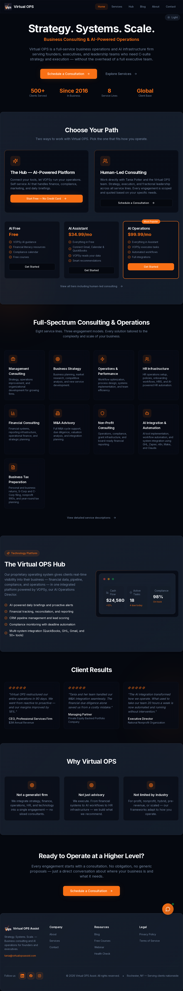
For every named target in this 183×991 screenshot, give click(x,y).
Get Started (32, 266)
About (155, 6)
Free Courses (102, 940)
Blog (143, 6)
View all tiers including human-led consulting (91, 286)
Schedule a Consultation (68, 74)
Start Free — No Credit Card (46, 198)
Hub (131, 6)
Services (117, 6)
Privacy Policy (147, 934)
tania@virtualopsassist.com (20, 955)
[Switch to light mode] (172, 17)
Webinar (99, 947)
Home (101, 6)
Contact (171, 6)
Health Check (102, 953)
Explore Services (121, 74)
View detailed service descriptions (91, 517)
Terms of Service (149, 940)
